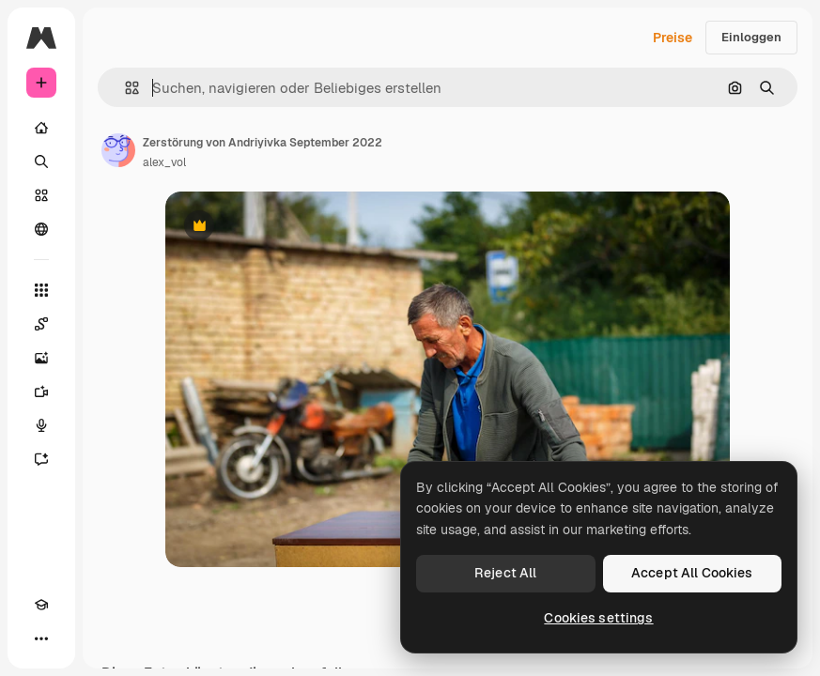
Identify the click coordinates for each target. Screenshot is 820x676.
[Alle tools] (41, 290)
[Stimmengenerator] (41, 425)
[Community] (41, 229)
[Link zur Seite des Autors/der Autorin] (118, 150)
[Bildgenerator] (41, 358)
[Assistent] (41, 459)
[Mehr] (41, 638)
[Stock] (41, 195)
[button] (124, 88)
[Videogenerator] (41, 391)
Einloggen (751, 37)
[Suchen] (41, 161)
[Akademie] (41, 605)
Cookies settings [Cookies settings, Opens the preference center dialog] (598, 617)
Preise (672, 37)
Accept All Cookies (692, 572)
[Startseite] (41, 128)
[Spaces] (41, 324)
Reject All (505, 572)
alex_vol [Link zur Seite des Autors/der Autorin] (164, 162)
